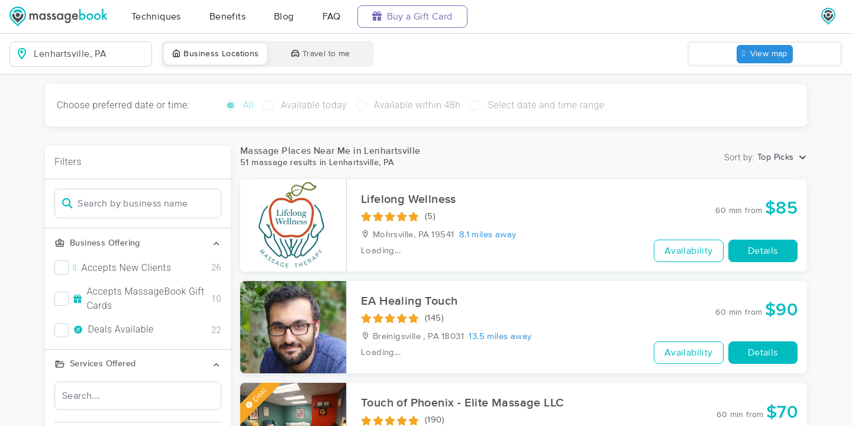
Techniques (156, 16)
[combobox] (90, 54)
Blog (284, 16)
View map (765, 54)
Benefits (227, 16)
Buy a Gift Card (412, 16)
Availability (688, 251)
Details (763, 251)
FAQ (331, 16)
